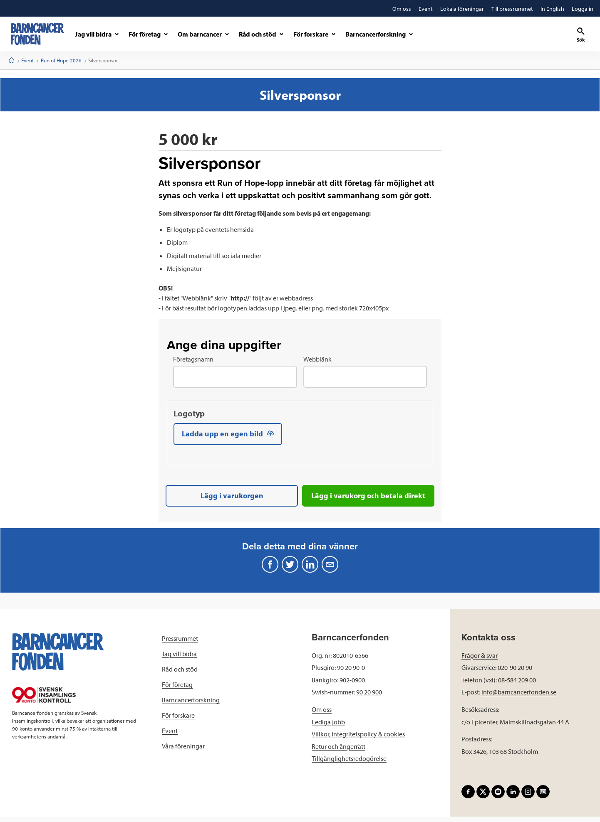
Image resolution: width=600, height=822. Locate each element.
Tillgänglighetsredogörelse (349, 764)
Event (27, 60)
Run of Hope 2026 (61, 60)
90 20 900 (369, 697)
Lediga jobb (328, 727)
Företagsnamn (193, 359)
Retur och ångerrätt (338, 751)
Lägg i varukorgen (232, 499)
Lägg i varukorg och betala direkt (368, 499)
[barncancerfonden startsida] (37, 34)
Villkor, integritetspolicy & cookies (358, 739)
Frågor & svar (479, 660)
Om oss (322, 715)
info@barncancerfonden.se (518, 697)
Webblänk (317, 359)
